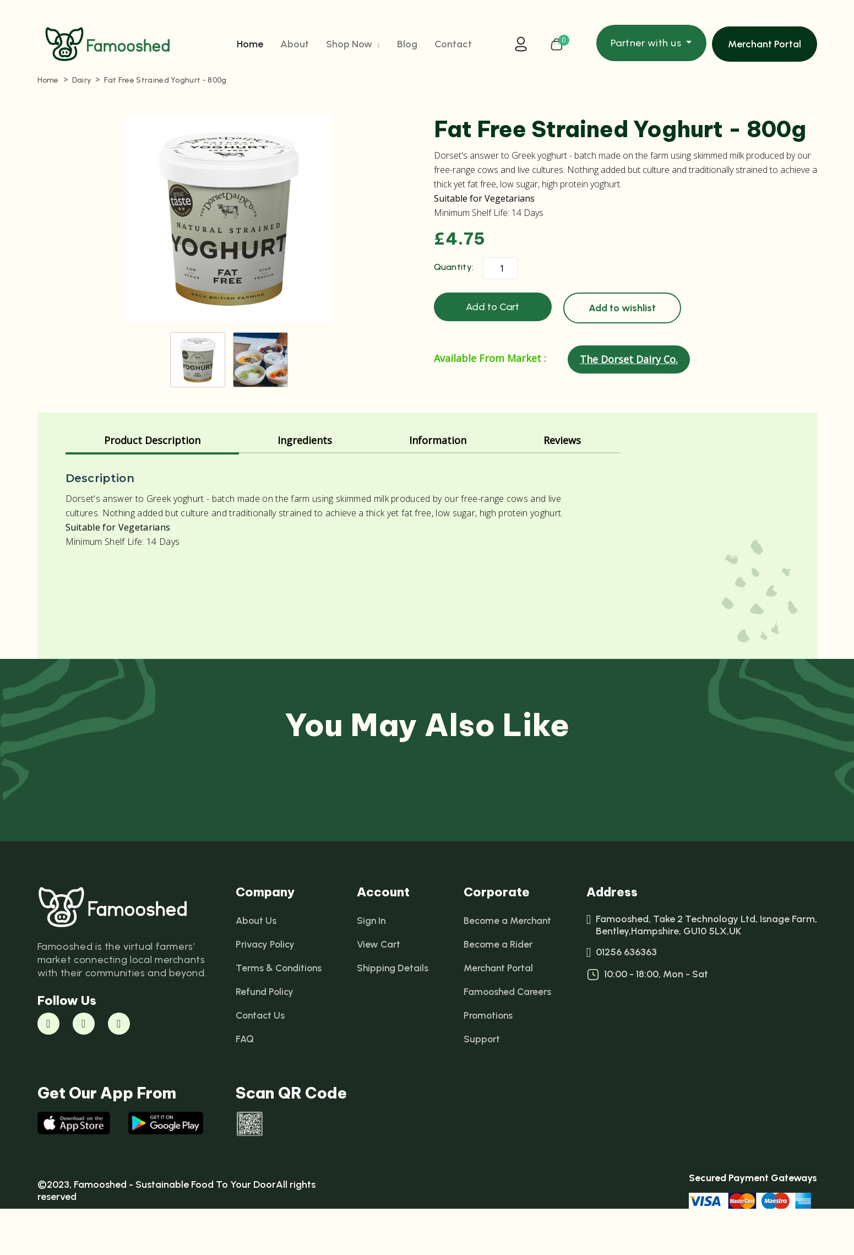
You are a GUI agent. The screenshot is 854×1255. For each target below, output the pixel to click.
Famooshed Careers (507, 1036)
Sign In (372, 965)
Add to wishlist (622, 312)
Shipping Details (393, 1013)
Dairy (81, 84)
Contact (453, 46)
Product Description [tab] (152, 484)
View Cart (379, 989)
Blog (407, 46)
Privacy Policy (266, 989)
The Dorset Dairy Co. (629, 363)
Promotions (488, 1060)
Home (250, 46)
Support (480, 1084)
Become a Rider (497, 989)
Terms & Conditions (280, 1013)
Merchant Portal (764, 46)
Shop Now (353, 46)
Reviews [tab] (562, 484)
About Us (257, 965)
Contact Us (261, 1060)
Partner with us (647, 45)
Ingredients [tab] (305, 484)
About (294, 46)
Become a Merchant (508, 965)
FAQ (245, 1084)
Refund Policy (265, 1036)
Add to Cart (492, 311)
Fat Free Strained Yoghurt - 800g (165, 84)
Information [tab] (437, 484)
